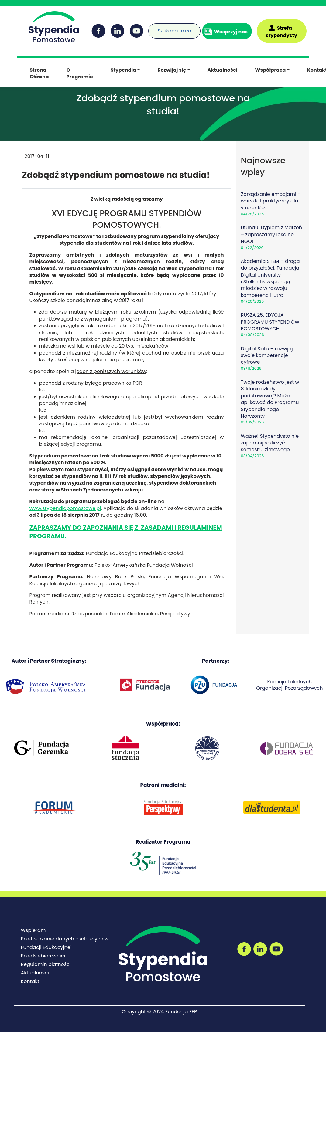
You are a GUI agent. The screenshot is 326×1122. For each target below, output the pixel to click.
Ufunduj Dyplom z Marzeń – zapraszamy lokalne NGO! (271, 234)
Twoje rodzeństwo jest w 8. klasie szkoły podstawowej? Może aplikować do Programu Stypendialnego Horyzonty (270, 399)
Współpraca (270, 69)
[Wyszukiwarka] (152, 27)
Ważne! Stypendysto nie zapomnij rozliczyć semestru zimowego (270, 443)
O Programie (80, 73)
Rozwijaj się (171, 69)
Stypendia (123, 69)
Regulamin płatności (46, 964)
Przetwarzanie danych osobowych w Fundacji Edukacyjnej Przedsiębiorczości (65, 947)
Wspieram (33, 930)
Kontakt (30, 981)
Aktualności (223, 69)
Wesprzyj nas (231, 31)
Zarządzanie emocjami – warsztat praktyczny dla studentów (271, 201)
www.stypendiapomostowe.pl (65, 508)
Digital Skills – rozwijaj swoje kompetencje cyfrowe (267, 355)
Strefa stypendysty (281, 32)
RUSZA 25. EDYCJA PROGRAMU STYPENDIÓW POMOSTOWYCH (270, 321)
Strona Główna (39, 73)
